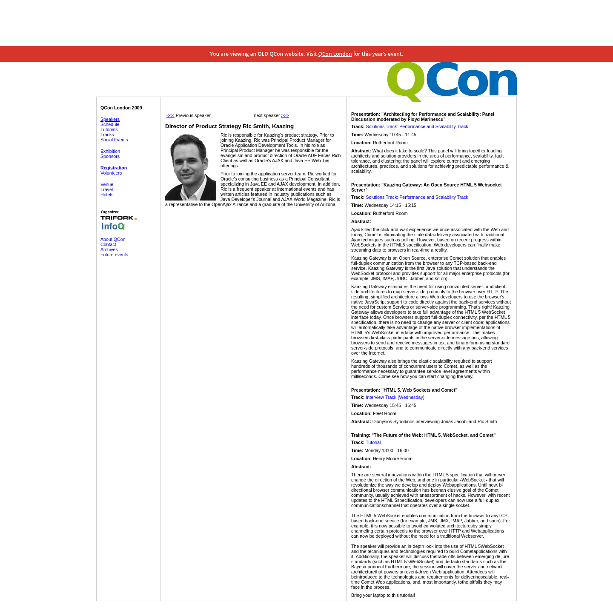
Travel (106, 189)
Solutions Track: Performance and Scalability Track (417, 126)
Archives (109, 249)
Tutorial (373, 442)
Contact (108, 244)
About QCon (113, 239)
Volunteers (111, 172)
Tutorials (108, 129)
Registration (113, 167)
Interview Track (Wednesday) (395, 397)
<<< (170, 115)
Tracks (107, 134)
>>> (285, 115)
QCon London (335, 53)
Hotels (106, 194)
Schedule (109, 124)
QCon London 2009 (121, 107)
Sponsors (110, 156)
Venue (106, 184)
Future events (114, 254)
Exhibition (110, 151)
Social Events (114, 139)
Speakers (110, 119)
